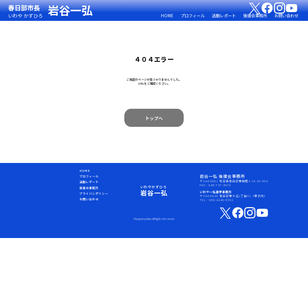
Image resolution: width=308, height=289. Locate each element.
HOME (167, 15)
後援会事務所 (255, 15)
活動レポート (224, 15)
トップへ (154, 118)
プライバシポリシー (93, 193)
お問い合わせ (286, 15)
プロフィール (192, 15)
